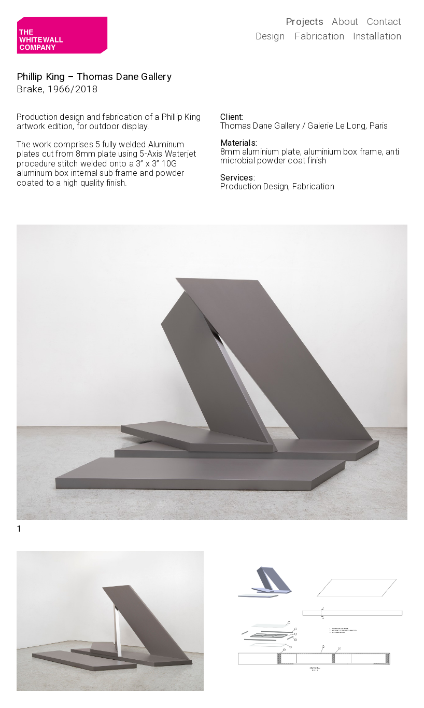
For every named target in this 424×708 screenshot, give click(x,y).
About (345, 21)
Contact (384, 21)
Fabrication (319, 36)
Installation (377, 36)
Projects (304, 21)
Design (270, 36)
